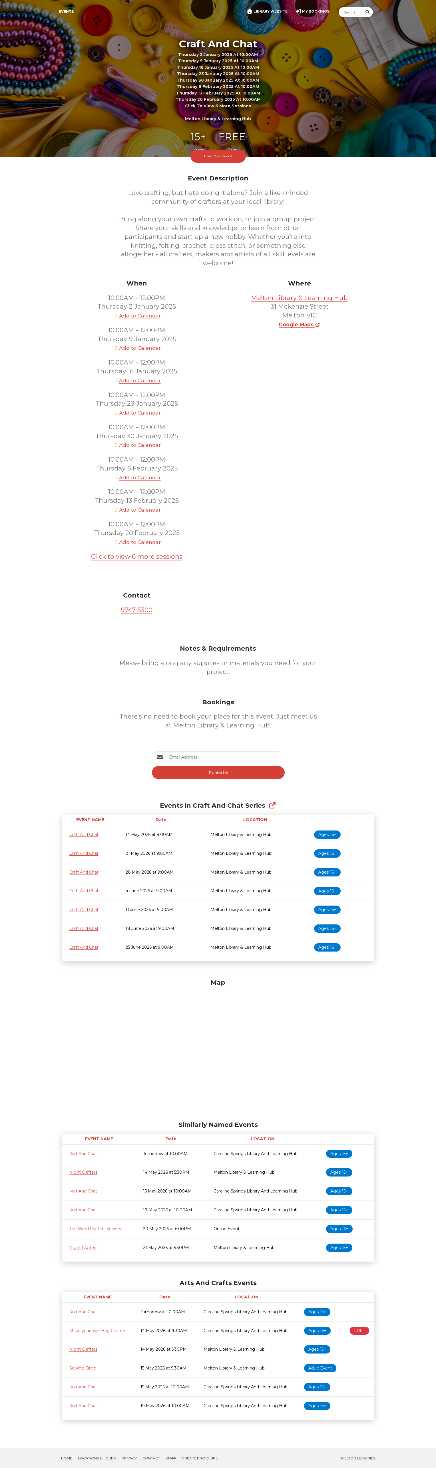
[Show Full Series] (272, 805)
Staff (171, 1458)
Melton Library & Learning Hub (299, 298)
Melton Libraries (358, 1458)
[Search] (351, 12)
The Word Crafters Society (95, 1228)
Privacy (129, 1458)
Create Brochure (200, 1458)
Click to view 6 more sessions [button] (218, 105)
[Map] (218, 1049)
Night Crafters (83, 1172)
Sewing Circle (82, 1368)
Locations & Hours (97, 1458)
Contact (151, 1458)
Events (66, 11)
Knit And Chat (83, 1153)
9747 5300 (136, 610)
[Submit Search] (367, 12)
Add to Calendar (137, 316)
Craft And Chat (84, 834)
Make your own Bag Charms (97, 1330)
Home (66, 1458)
